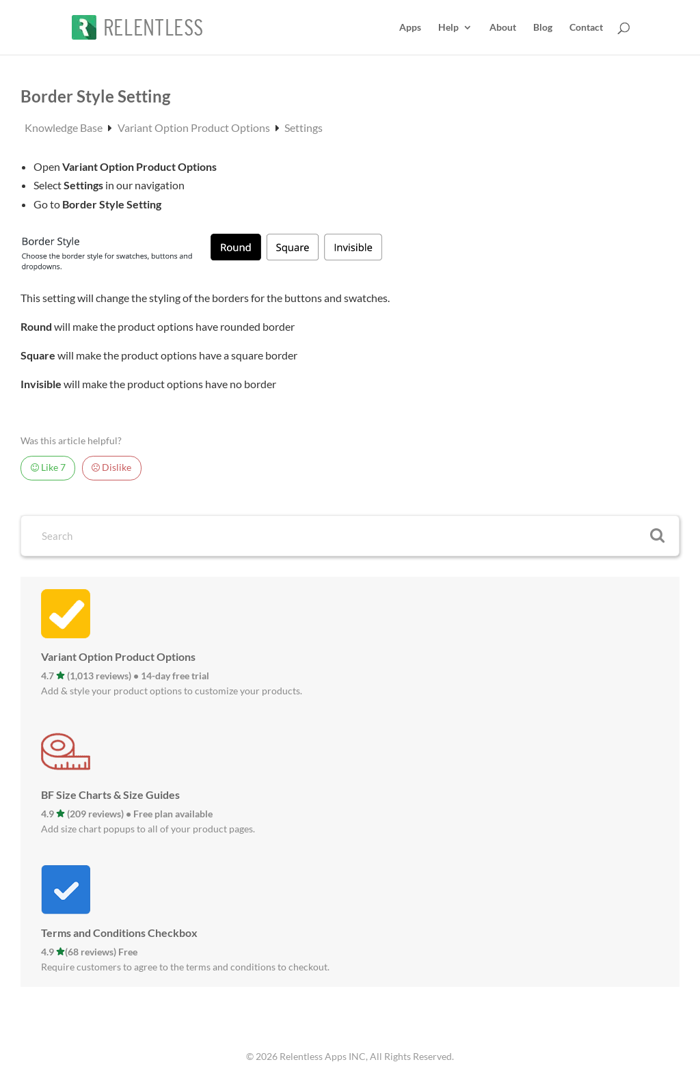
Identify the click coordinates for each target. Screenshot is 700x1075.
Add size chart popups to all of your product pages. (148, 828)
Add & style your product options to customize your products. (171, 690)
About (502, 28)
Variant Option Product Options (195, 127)
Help (448, 28)
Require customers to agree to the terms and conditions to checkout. (185, 966)
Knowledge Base (65, 127)
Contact (586, 28)
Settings (303, 127)
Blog (542, 28)
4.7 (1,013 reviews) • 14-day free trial (125, 675)
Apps (410, 28)
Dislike (111, 467)
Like (48, 467)
